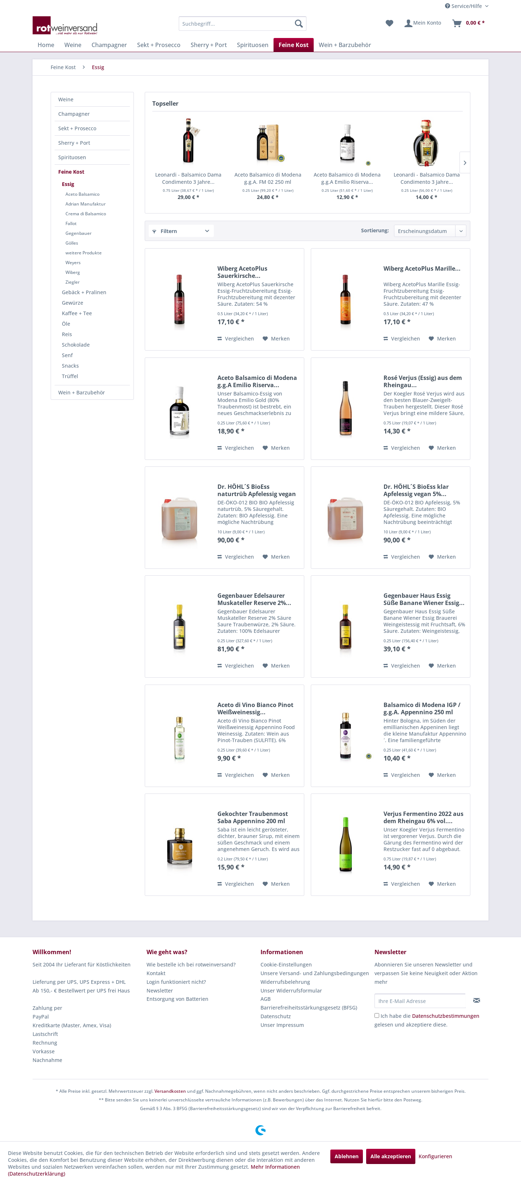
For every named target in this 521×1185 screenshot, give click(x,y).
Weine (65, 99)
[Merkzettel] (389, 23)
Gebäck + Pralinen (84, 292)
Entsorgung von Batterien (177, 998)
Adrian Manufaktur (85, 204)
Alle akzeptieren (390, 1156)
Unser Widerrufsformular (291, 990)
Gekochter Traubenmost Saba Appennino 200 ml (252, 817)
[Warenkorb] (468, 23)
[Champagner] (109, 45)
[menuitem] (242, 23)
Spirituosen (72, 157)
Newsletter (160, 990)
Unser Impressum (282, 1024)
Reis (67, 334)
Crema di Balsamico (85, 214)
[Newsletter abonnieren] (476, 1000)
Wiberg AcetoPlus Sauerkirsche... (242, 272)
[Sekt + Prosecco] (159, 45)
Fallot (71, 223)
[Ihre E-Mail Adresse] (420, 1001)
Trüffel (70, 376)
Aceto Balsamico (82, 194)
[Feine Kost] (294, 45)
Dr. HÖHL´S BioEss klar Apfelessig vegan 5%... (416, 490)
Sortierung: (375, 230)
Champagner (74, 113)
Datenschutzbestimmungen (445, 1015)
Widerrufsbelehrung (285, 981)
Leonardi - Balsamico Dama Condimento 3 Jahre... (188, 178)
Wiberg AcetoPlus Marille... (422, 268)
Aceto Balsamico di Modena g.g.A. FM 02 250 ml (267, 178)
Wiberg (72, 272)
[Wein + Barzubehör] (345, 45)
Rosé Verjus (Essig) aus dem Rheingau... (423, 381)
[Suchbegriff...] (242, 23)
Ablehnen (347, 1156)
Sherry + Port (74, 142)
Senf (67, 355)
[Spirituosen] (253, 45)
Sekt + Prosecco (77, 128)
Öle (66, 323)
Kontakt (156, 973)
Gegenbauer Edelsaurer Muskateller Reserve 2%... (254, 599)
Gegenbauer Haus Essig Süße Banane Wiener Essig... (424, 599)
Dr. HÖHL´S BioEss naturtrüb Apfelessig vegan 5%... (256, 490)
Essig (68, 184)
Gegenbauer (78, 233)
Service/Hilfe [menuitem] (464, 6)
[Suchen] (298, 23)
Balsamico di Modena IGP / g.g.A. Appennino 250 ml (422, 708)
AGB (265, 998)
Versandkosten (170, 1091)
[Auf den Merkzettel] (276, 338)
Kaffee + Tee (77, 313)
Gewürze (72, 302)
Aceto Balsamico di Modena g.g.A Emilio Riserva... (347, 178)
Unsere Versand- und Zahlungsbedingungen (314, 973)
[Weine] (72, 45)
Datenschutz (275, 1016)
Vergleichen (235, 338)
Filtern (164, 231)
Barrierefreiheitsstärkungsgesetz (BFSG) (308, 1007)
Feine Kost (71, 171)
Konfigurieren (435, 1156)
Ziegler (72, 282)
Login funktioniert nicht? (176, 981)
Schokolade (76, 344)
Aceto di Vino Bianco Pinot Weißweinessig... (255, 708)
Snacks (70, 365)
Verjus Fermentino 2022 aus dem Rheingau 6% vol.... (423, 817)
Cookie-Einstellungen (286, 964)
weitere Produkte (83, 253)
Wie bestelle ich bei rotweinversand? (191, 964)
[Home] (46, 45)
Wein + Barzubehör (81, 392)
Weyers (73, 262)
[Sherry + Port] (209, 45)
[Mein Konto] (422, 23)
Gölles (71, 243)
